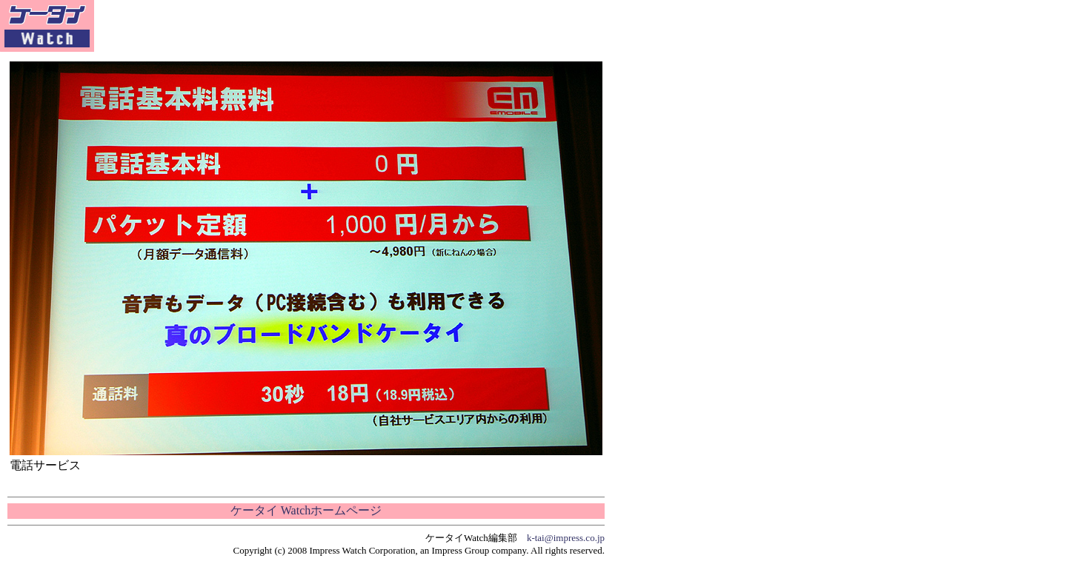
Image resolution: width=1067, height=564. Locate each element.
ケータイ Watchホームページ (306, 510)
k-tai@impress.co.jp (566, 537)
